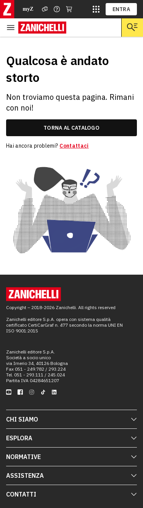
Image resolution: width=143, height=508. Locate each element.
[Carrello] (69, 9)
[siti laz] (96, 9)
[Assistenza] (45, 9)
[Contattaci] (57, 9)
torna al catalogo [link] (71, 127)
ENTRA (121, 9)
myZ (28, 9)
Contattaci (73, 145)
